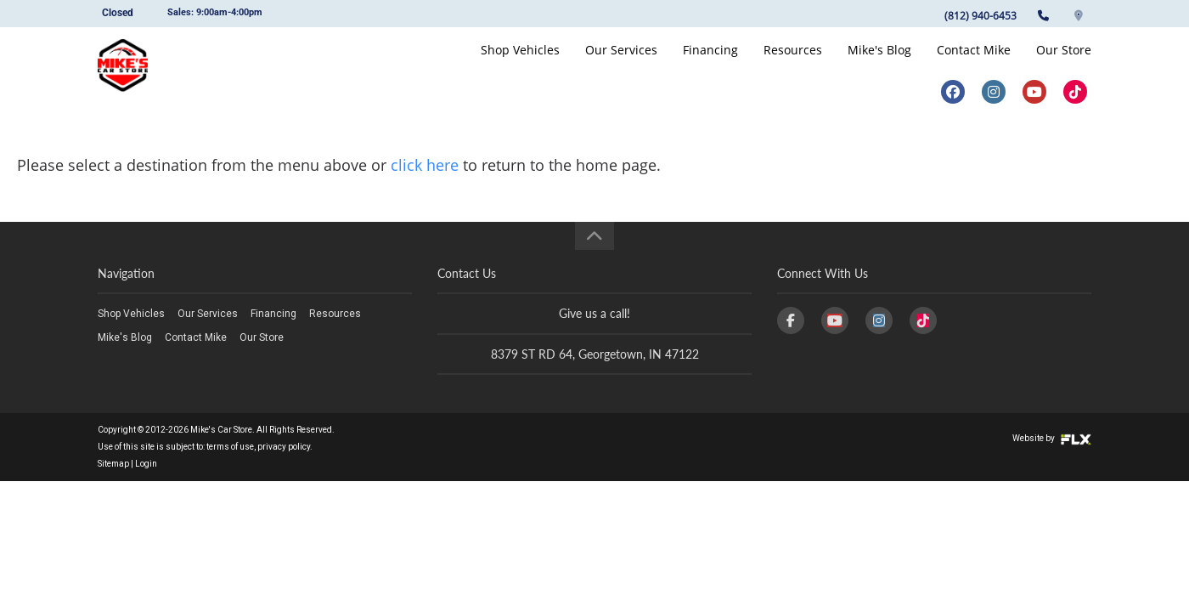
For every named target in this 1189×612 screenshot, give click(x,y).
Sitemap (113, 463)
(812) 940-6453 (980, 15)
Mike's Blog (879, 65)
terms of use (230, 446)
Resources (793, 65)
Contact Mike (974, 65)
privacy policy (283, 446)
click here (425, 165)
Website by (1051, 438)
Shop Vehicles (520, 65)
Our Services (621, 65)
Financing (710, 65)
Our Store (1063, 65)
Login (146, 463)
